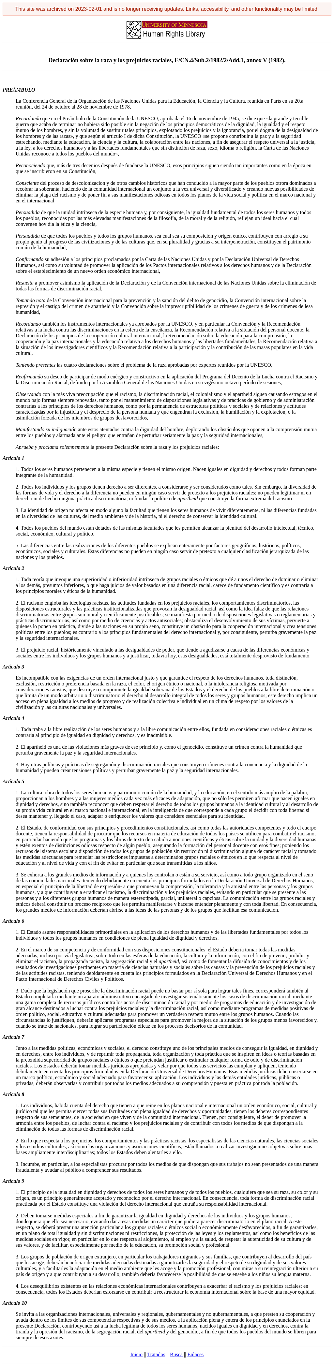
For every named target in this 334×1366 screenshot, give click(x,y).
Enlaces (196, 1354)
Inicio (136, 1354)
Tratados (156, 1354)
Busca (176, 1354)
